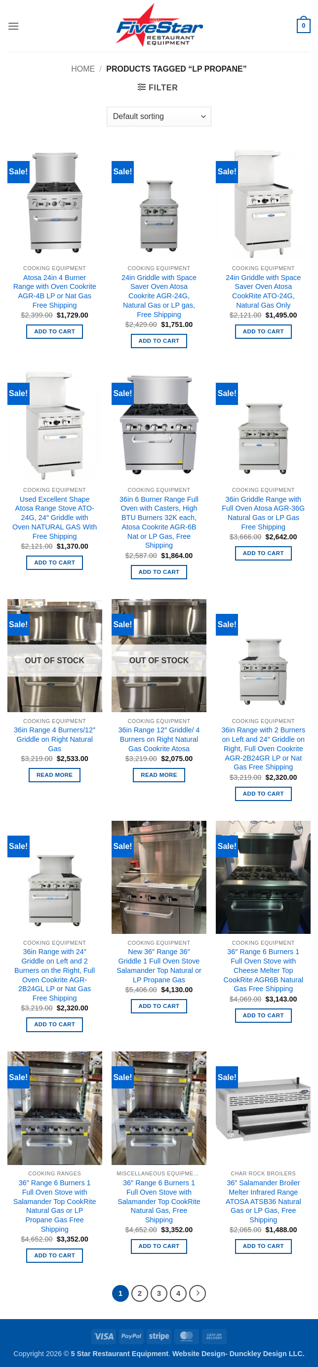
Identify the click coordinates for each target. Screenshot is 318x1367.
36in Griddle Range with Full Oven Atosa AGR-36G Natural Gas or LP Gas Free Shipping (263, 513)
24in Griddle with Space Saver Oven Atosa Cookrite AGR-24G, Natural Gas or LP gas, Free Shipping (159, 296)
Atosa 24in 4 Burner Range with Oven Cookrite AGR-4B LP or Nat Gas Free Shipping (54, 291)
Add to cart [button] (54, 331)
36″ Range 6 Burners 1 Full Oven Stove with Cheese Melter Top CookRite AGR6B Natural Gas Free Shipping (264, 970)
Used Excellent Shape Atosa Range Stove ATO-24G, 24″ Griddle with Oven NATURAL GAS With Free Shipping (54, 517)
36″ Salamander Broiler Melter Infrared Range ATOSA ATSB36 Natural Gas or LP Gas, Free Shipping (263, 1201)
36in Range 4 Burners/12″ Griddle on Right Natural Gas (54, 739)
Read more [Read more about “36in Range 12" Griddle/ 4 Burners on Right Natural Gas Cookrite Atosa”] (159, 775)
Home (83, 69)
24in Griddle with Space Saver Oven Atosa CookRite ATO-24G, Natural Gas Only (263, 291)
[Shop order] (159, 116)
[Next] (197, 1293)
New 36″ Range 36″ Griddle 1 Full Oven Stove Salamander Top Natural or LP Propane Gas (159, 965)
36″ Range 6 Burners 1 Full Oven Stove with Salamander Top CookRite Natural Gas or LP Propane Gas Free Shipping (54, 1206)
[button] (13, 26)
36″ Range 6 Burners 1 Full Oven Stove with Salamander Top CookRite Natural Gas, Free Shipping (159, 1201)
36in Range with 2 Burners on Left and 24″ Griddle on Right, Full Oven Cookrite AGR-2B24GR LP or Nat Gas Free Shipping (264, 748)
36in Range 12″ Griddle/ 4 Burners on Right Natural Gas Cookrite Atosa (158, 739)
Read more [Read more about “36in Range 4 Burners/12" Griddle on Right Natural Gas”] (55, 775)
